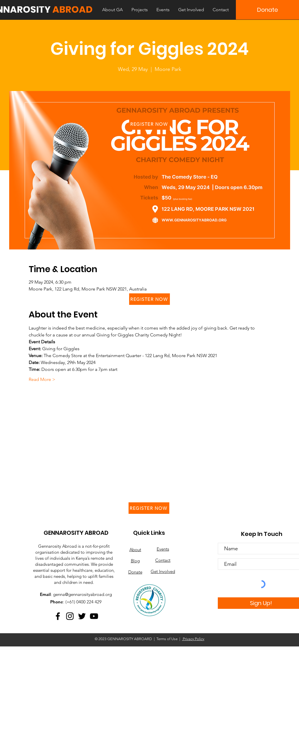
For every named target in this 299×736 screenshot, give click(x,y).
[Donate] (267, 10)
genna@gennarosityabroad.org (82, 594)
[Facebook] (58, 616)
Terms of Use (167, 639)
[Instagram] (70, 616)
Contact (162, 560)
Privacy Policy (193, 639)
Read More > (42, 379)
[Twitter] (82, 616)
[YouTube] (94, 616)
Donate (135, 572)
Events (163, 549)
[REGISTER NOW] (149, 124)
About (135, 549)
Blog (135, 560)
